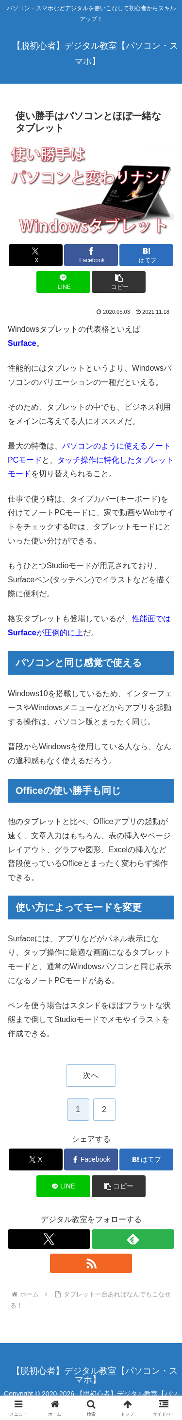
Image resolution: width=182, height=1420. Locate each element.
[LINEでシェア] (63, 282)
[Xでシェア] (36, 255)
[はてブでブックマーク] (146, 255)
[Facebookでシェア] (91, 255)
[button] (119, 282)
